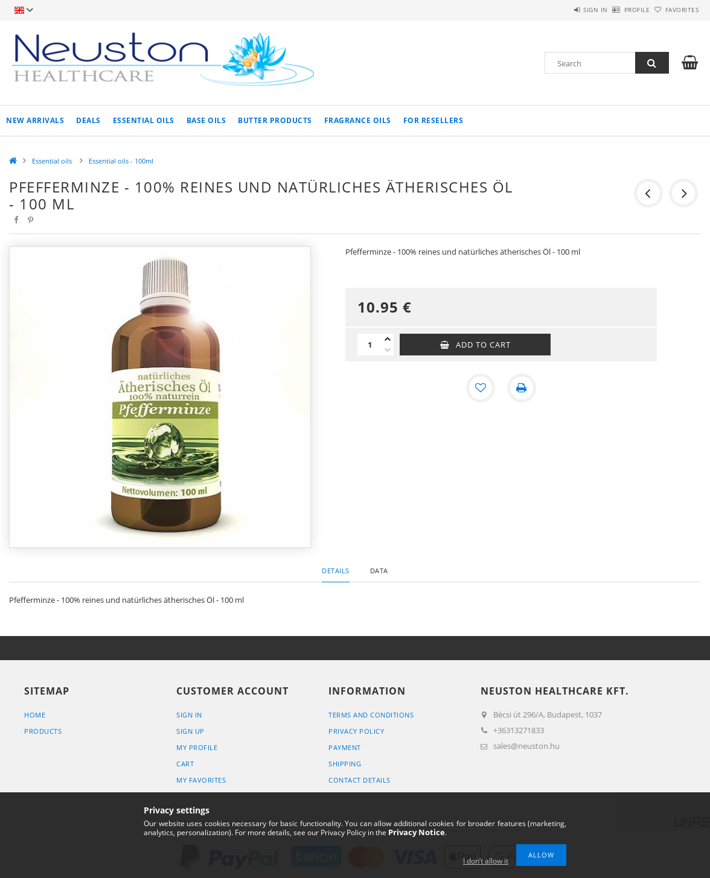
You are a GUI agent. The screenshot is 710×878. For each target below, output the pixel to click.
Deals (88, 120)
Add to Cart (483, 344)
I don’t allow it (485, 861)
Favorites (675, 9)
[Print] (521, 388)
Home (34, 714)
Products (43, 731)
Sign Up (190, 731)
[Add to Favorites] (480, 388)
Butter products (275, 120)
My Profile (196, 747)
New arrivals (35, 120)
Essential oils (143, 120)
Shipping (344, 763)
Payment (344, 747)
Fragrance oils (357, 120)
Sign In (189, 714)
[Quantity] (369, 344)
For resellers (433, 120)
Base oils (206, 120)
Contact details (359, 779)
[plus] (388, 339)
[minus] (388, 350)
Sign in (562, 9)
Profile (617, 9)
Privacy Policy (356, 731)
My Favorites (201, 779)
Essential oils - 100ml (121, 160)
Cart (185, 763)
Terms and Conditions (371, 714)
